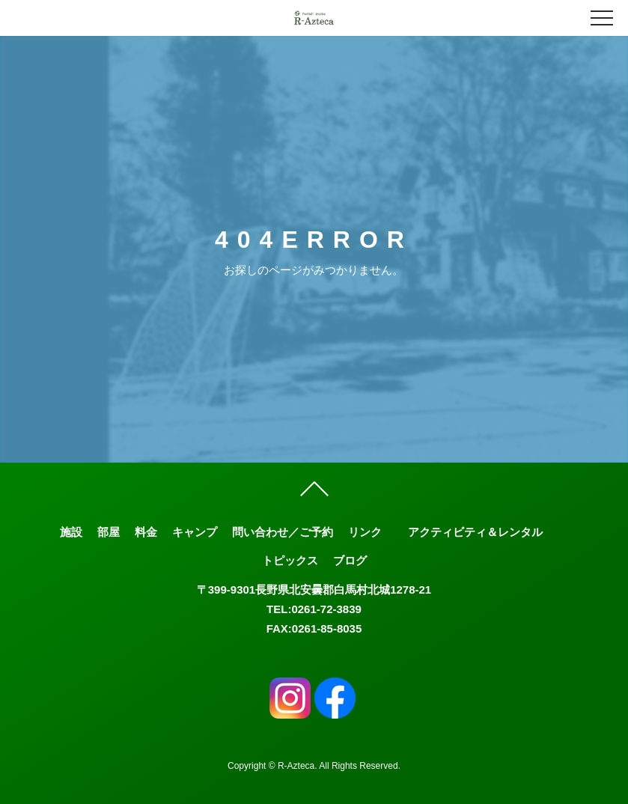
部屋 (108, 532)
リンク (365, 532)
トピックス (290, 560)
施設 (71, 532)
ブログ (350, 560)
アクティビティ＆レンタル (475, 532)
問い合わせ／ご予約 (282, 532)
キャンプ (194, 532)
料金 (146, 532)
